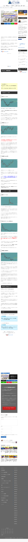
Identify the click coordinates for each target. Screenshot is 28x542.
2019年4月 (15, 502)
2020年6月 (15, 472)
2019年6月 (15, 498)
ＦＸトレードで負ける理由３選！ (21, 63)
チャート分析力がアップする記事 (5, 474)
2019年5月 (15, 500)
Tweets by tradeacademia (21, 47)
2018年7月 (15, 521)
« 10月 (2, 535)
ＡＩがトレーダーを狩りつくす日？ (22, 55)
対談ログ (19, 5)
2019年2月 (15, 506)
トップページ (4, 5)
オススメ (2, 489)
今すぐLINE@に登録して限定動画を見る (9, 408)
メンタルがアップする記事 (4, 483)
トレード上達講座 (16, 5)
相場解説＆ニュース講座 (4, 500)
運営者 (21, 5)
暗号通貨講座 (3, 470)
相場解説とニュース (8, 5)
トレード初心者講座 (12, 5)
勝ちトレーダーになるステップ (5, 487)
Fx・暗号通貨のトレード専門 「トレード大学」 (22, 44)
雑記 (1, 485)
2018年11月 (15, 513)
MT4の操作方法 (3, 498)
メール (2, 429)
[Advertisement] (9, 30)
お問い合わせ (24, 5)
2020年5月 (15, 474)
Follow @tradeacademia (21, 38)
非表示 (10, 66)
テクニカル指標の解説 (4, 472)
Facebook (20, 39)
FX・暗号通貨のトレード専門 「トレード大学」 (13, 538)
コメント (2, 419)
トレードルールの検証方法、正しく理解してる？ (22, 60)
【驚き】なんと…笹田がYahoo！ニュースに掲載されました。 (22, 52)
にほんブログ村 (4, 51)
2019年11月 (15, 487)
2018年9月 (15, 517)
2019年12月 (15, 485)
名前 (2, 426)
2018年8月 (15, 519)
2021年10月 (15, 470)
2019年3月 (15, 504)
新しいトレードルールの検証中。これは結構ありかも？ (21, 58)
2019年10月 (15, 489)
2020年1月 (15, 483)
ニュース (2, 504)
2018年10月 (15, 515)
